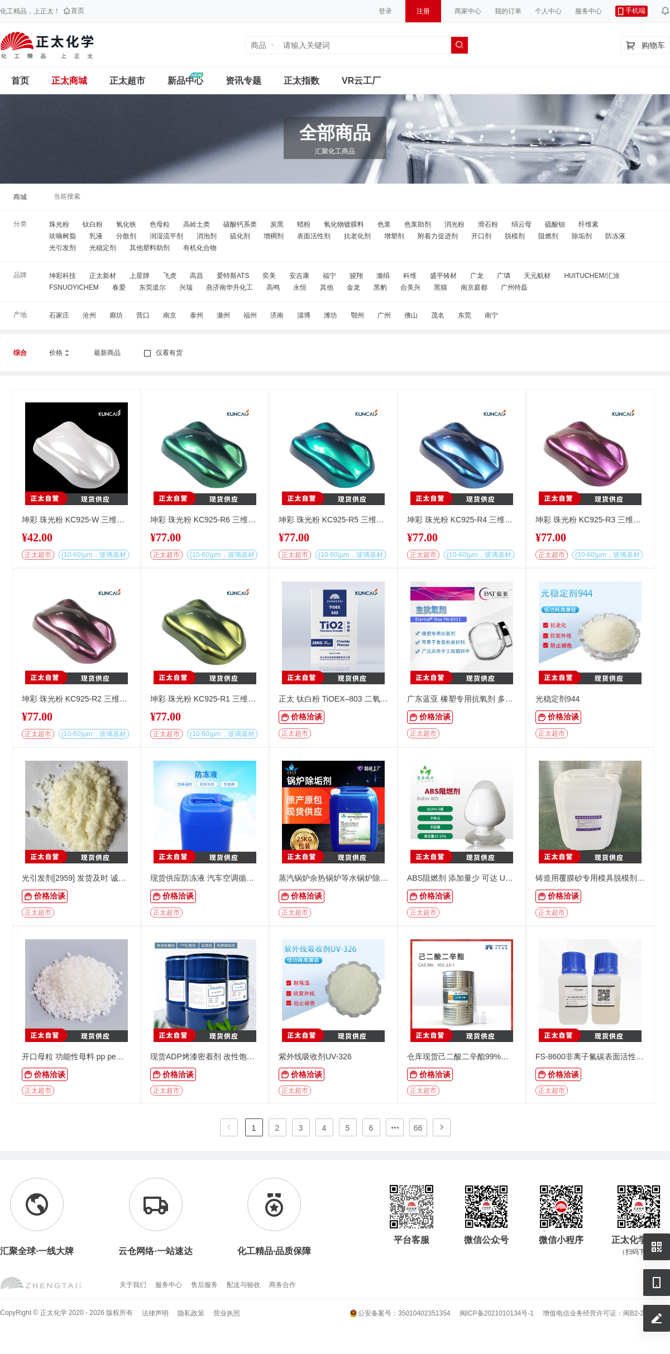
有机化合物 (200, 248)
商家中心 (467, 11)
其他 (326, 287)
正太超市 (127, 80)
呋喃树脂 (62, 236)
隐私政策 (191, 1313)
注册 (423, 11)
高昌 (196, 276)
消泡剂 (207, 236)
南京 (169, 315)
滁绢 (383, 276)
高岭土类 (196, 224)
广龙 (477, 276)
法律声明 (155, 1313)
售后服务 (204, 1285)
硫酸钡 (555, 224)
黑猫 (440, 287)
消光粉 (454, 224)
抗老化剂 (357, 236)
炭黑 (277, 224)
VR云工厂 (361, 80)
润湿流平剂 (166, 236)
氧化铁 (126, 224)
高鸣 (273, 287)
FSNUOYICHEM (74, 287)
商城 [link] (20, 197)
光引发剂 (62, 248)
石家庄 (59, 315)
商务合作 (282, 1285)
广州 (384, 315)
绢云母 (521, 224)
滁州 (223, 315)
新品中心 (185, 80)
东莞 (464, 315)
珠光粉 (59, 224)
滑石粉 (488, 224)
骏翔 (356, 276)
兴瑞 (186, 287)
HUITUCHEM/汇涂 (591, 276)
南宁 (491, 315)
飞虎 (169, 276)
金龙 (353, 287)
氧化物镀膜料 (344, 224)
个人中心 (548, 11)
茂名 (437, 315)
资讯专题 (243, 80)
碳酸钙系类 (240, 224)
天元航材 (537, 276)
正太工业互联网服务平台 (47, 45)
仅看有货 (163, 353)
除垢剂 (582, 236)
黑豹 (380, 287)
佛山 (411, 315)
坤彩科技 (62, 276)
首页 (20, 80)
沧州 (89, 315)
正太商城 (69, 80)
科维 (410, 276)
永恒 (300, 287)
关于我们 (132, 1285)
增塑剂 (394, 236)
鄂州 (357, 315)
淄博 (303, 315)
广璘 (503, 276)
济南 (277, 315)
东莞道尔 (152, 287)
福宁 (329, 276)
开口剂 (481, 236)
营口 (143, 315)
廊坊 (116, 315)
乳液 (96, 236)
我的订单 (508, 11)
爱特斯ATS (233, 276)
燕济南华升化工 (229, 287)
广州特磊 (514, 287)
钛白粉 (93, 224)
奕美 (269, 276)
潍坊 (330, 315)
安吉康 (299, 276)
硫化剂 (240, 236)
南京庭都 (474, 287)
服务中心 (588, 11)
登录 (385, 11)
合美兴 (410, 287)
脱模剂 (515, 236)
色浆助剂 (417, 224)
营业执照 (226, 1313)
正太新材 (102, 276)
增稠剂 (274, 236)
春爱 (119, 287)
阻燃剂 (548, 236)
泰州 (196, 315)
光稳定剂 (102, 248)
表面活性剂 (314, 236)
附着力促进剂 (438, 236)
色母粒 (160, 224)
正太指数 (301, 80)
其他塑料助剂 (150, 248)
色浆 (384, 224)
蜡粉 (303, 224)
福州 (250, 315)
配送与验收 (243, 1285)
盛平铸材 (443, 276)
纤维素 (588, 224)
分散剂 (126, 236)
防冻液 (615, 236)
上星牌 (140, 276)
